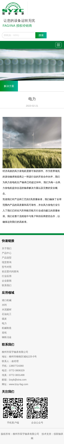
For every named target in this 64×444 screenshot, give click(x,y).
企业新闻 (6, 280)
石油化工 (6, 314)
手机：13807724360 (13, 365)
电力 (4, 323)
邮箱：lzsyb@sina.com (14, 379)
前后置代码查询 (10, 271)
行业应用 (6, 276)
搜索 (41, 35)
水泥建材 (6, 309)
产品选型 (6, 257)
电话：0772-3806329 (13, 370)
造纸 (4, 332)
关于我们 (6, 248)
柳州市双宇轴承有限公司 (15, 352)
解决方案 (9, 86)
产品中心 (6, 253)
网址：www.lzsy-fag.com (15, 384)
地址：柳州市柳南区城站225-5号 (19, 356)
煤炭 (4, 318)
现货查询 (6, 262)
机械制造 (6, 328)
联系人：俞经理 (10, 361)
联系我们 (6, 285)
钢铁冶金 (6, 337)
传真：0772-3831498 (13, 375)
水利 (4, 304)
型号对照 (6, 266)
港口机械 (6, 300)
